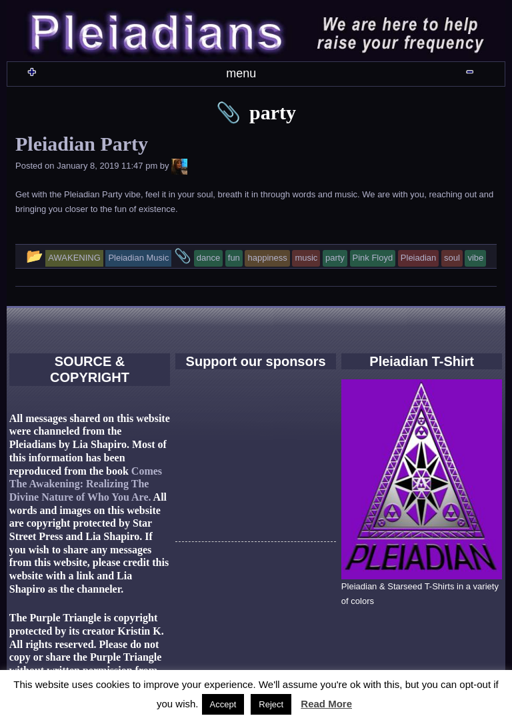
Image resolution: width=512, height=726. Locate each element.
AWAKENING (346, 85)
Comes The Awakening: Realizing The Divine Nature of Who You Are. (85, 538)
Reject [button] (271, 704)
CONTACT (376, 123)
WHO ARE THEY (182, 85)
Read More (326, 703)
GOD (106, 123)
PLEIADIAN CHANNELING (281, 123)
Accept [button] (223, 704)
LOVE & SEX (186, 123)
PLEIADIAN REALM (429, 85)
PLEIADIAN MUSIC (264, 85)
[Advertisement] (256, 529)
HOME (103, 85)
